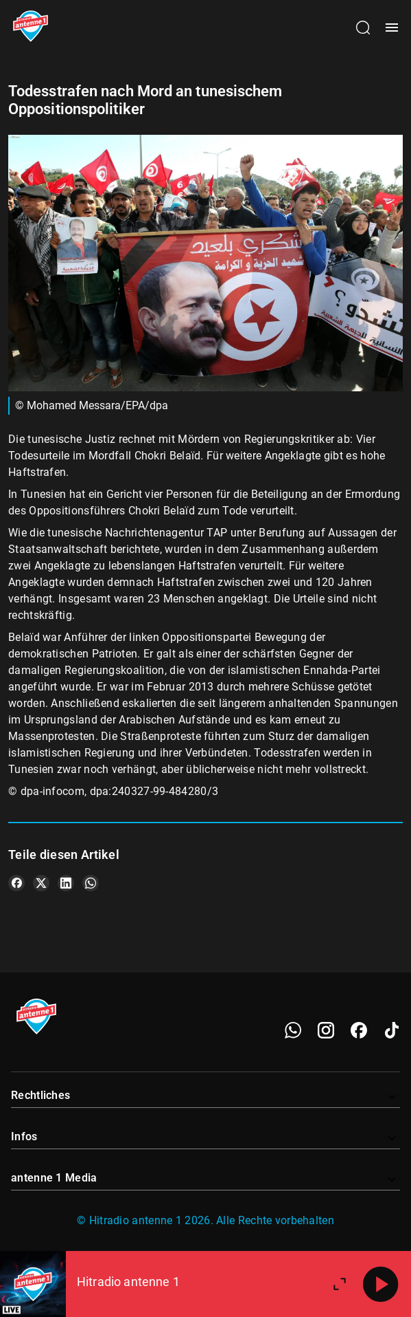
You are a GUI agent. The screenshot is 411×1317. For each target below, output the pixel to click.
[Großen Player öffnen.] (340, 1284)
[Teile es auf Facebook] (16, 883)
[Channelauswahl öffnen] (363, 28)
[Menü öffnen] (392, 28)
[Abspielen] (381, 1284)
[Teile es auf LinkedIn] (66, 883)
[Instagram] (326, 1030)
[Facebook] (359, 1030)
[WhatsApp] (293, 1030)
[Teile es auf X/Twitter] (41, 883)
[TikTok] (392, 1030)
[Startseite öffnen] (30, 27)
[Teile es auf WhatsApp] (90, 883)
